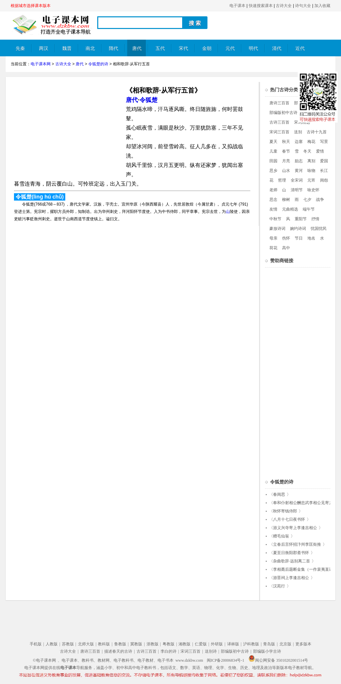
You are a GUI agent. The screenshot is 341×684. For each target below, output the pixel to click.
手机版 (36, 644)
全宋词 (297, 180)
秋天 (286, 141)
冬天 (307, 151)
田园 (273, 161)
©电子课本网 (44, 660)
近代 (300, 48)
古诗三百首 (279, 122)
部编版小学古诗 (267, 651)
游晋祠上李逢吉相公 (291, 577)
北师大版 (86, 644)
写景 (324, 141)
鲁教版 (120, 644)
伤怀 (286, 238)
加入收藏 (322, 5)
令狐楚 (149, 100)
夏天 (273, 141)
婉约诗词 (298, 228)
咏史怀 (313, 190)
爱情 (320, 151)
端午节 (309, 209)
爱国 (324, 161)
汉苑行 (279, 586)
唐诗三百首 (279, 103)
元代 (230, 48)
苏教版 (68, 644)
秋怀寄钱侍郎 (285, 511)
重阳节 (301, 219)
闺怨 (324, 180)
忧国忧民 (319, 228)
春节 (286, 151)
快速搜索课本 (261, 5)
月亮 (286, 161)
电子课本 (237, 5)
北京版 (285, 644)
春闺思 (279, 494)
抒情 (315, 219)
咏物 (311, 170)
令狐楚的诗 (98, 64)
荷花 (273, 248)
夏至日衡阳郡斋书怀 (291, 552)
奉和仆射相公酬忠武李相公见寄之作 (305, 502)
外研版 (217, 644)
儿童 (273, 151)
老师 (273, 190)
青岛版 (269, 644)
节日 (299, 238)
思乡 (273, 170)
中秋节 (275, 219)
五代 (160, 48)
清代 (276, 48)
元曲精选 (290, 209)
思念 (273, 199)
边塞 (299, 141)
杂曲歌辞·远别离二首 (291, 561)
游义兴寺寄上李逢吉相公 (295, 527)
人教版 (52, 644)
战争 (320, 199)
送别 (298, 132)
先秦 (20, 48)
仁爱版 (201, 644)
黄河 (299, 170)
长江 (324, 170)
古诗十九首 (317, 132)
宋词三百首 (279, 132)
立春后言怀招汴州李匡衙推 (297, 544)
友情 (273, 209)
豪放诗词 (277, 228)
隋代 (113, 48)
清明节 (297, 190)
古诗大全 (284, 5)
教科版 (104, 644)
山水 (286, 170)
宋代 (183, 48)
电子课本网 (41, 64)
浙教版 (153, 644)
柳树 (286, 199)
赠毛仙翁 (281, 536)
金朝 (206, 48)
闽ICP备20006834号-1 (225, 660)
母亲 (273, 238)
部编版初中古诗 (283, 112)
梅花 (311, 141)
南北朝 (90, 51)
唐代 (137, 48)
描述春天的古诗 (118, 651)
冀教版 (136, 644)
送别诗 (211, 651)
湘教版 (184, 644)
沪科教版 (251, 644)
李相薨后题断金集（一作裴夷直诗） (305, 569)
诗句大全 (303, 5)
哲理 (282, 180)
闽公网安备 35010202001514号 (278, 660)
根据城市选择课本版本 (31, 5)
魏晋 (67, 48)
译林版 (233, 644)
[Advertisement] (67, 128)
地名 (311, 238)
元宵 (311, 180)
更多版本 (303, 644)
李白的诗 (168, 651)
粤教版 (168, 644)
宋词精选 (302, 122)
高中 (286, 248)
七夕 (307, 199)
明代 (253, 48)
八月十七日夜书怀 (289, 519)
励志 (299, 161)
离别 (311, 161)
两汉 (43, 48)
